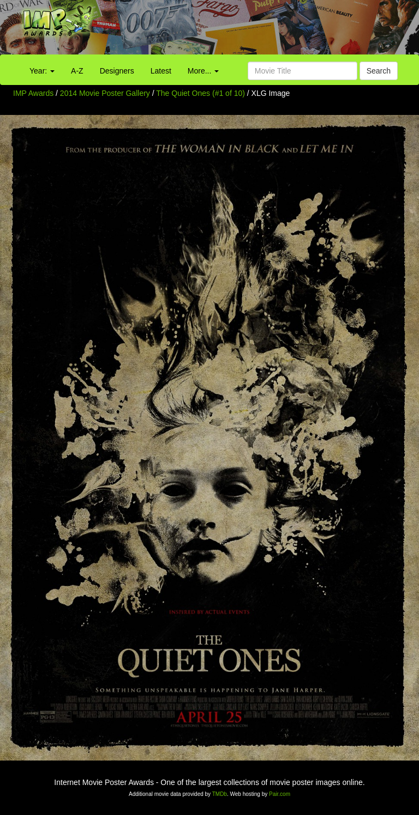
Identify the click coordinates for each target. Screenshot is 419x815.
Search (379, 70)
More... (203, 70)
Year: (42, 70)
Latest (161, 70)
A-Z (77, 70)
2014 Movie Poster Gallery (105, 93)
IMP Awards (33, 93)
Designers (117, 70)
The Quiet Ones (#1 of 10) (200, 93)
